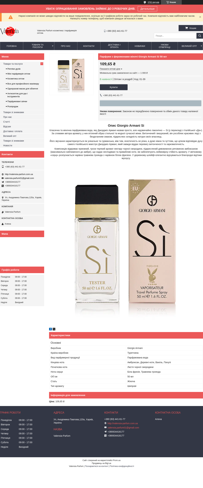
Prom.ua (116, 460)
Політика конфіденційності (122, 466)
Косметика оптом (15, 78)
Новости (7, 145)
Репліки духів (13, 69)
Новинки (140, 46)
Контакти (88, 46)
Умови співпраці (164, 46)
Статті (6, 121)
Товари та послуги (38, 46)
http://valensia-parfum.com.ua (19, 174)
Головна (12, 46)
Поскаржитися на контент (96, 466)
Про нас (66, 46)
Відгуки (7, 126)
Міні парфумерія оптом (18, 73)
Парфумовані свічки (17, 101)
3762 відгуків (153, 2)
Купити (114, 87)
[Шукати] (199, 36)
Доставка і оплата (114, 46)
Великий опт (189, 46)
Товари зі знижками (13, 112)
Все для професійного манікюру (23, 83)
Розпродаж (12, 106)
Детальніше (147, 8)
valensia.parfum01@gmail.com (19, 178)
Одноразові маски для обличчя (22, 88)
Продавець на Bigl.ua (101, 463)
